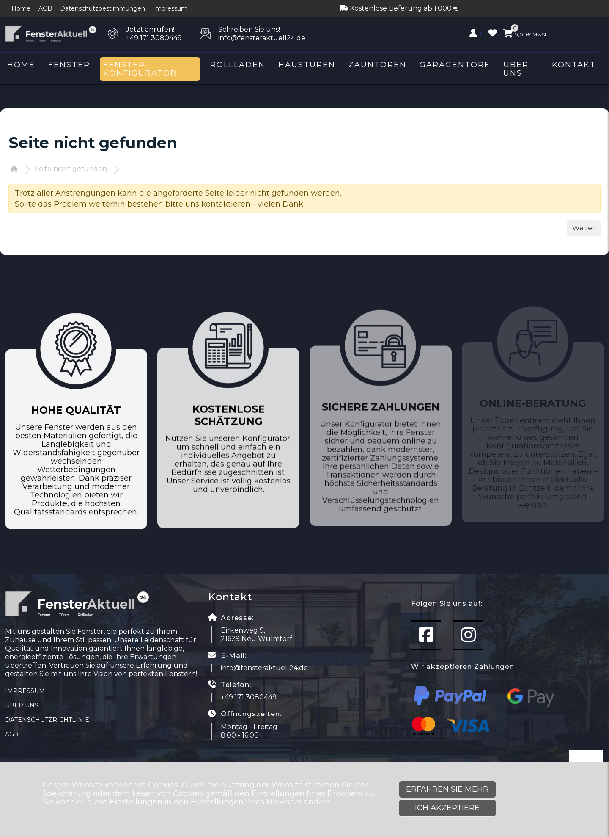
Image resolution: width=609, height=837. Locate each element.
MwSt (525, 33)
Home (20, 8)
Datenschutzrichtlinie (47, 720)
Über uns (516, 69)
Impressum (170, 8)
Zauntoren (377, 64)
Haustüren (306, 64)
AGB (45, 8)
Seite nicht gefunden (71, 169)
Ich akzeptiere (447, 807)
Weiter (583, 228)
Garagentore (455, 64)
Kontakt (573, 64)
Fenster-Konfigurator (140, 69)
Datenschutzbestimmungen (102, 8)
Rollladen (237, 64)
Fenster (69, 64)
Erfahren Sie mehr (447, 789)
